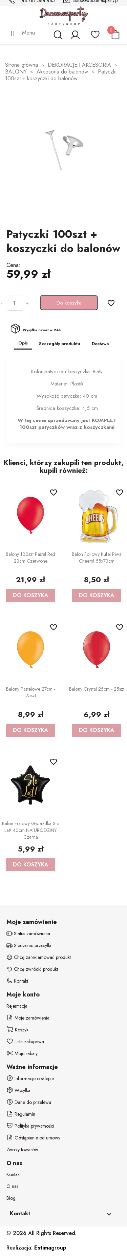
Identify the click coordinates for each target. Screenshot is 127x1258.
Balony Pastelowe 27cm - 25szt (30, 692)
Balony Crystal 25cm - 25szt (96, 689)
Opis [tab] (23, 343)
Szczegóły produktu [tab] (59, 343)
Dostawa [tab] (100, 343)
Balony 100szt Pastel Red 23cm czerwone (30, 557)
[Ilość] (14, 302)
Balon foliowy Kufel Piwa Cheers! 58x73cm (97, 557)
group (50, 1248)
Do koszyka (69, 303)
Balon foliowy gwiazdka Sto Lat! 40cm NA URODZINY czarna (30, 830)
